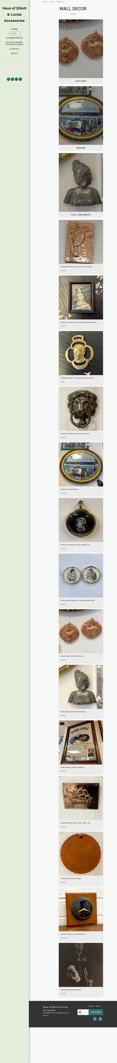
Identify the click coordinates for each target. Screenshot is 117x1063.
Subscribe (96, 1048)
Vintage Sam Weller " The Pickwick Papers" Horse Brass (79, 392)
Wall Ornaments (48, 38)
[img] (81, 247)
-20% (63, 753)
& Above (47, 56)
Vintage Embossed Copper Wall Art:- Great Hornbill (80, 273)
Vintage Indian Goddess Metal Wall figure (79, 740)
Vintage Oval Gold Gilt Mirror (74, 509)
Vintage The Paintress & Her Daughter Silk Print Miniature (79, 333)
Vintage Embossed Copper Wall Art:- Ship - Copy (80, 854)
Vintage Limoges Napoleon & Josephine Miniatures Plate (78, 626)
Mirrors (48, 34)
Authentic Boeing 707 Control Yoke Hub (78, 968)
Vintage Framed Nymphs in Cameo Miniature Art (81, 566)
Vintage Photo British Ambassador (76, 1025)
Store (52, 2)
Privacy (45, 1051)
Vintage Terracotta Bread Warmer (76, 912)
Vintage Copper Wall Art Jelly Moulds (77, 684)
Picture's (49, 32)
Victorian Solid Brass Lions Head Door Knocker (78, 451)
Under (47, 48)
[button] (14, 68)
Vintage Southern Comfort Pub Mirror (78, 796)
